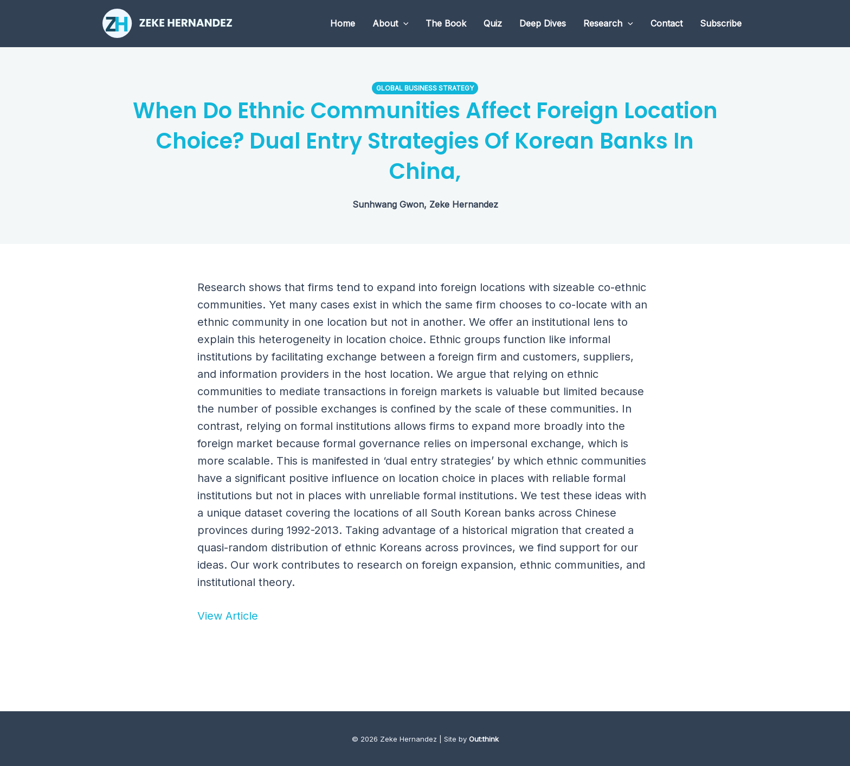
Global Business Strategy (425, 88)
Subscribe (721, 23)
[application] (403, 23)
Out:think (484, 739)
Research (608, 23)
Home (342, 23)
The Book (446, 23)
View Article (227, 615)
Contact (666, 23)
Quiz (493, 23)
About (390, 23)
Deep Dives (542, 23)
